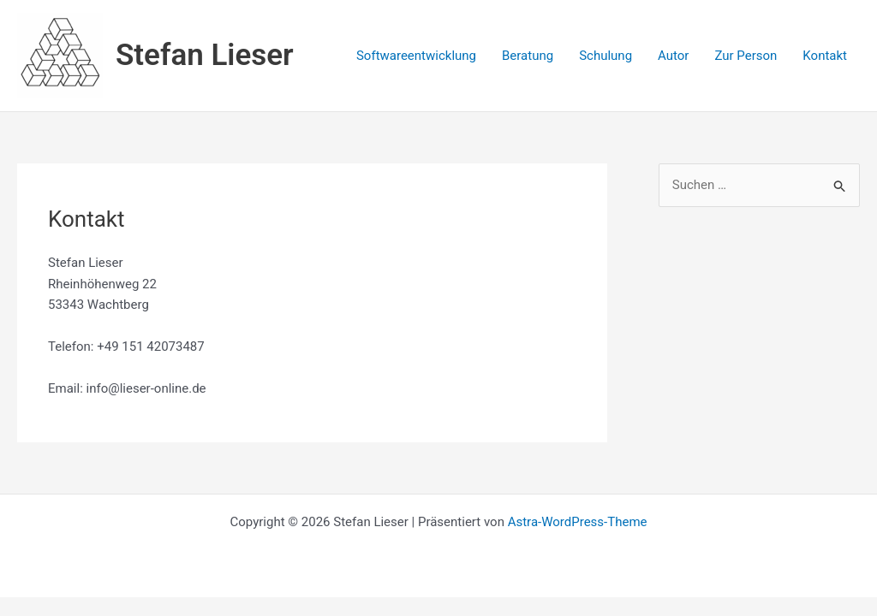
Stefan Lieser (205, 55)
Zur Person (745, 55)
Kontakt (824, 55)
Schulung (605, 55)
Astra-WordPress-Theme (577, 522)
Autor (673, 55)
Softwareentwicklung (416, 55)
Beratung (527, 55)
